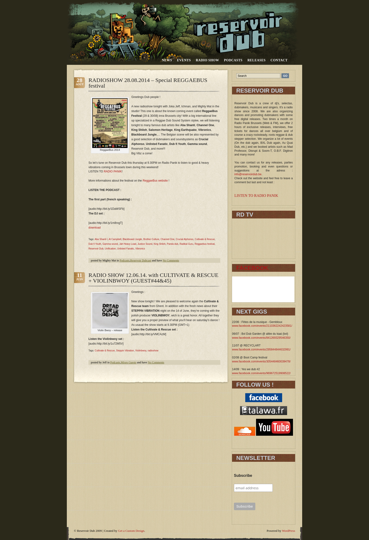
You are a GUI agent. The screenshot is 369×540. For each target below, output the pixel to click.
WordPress (288, 530)
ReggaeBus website (155, 180)
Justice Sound (145, 244)
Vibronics (140, 248)
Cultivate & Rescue (205, 239)
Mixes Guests (128, 362)
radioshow (153, 350)
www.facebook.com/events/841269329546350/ (261, 337)
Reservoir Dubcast (140, 260)
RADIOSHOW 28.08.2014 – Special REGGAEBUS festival (147, 83)
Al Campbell (115, 239)
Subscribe (243, 476)
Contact (279, 60)
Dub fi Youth (94, 244)
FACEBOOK (252, 268)
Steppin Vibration (125, 350)
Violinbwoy (140, 350)
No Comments (171, 260)
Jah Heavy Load (127, 244)
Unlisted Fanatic (125, 248)
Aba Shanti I (101, 239)
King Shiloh (160, 244)
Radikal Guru (186, 244)
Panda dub (172, 244)
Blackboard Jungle (132, 239)
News (167, 60)
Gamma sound (110, 244)
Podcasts (233, 60)
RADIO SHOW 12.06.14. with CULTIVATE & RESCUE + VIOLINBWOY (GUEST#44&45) (153, 278)
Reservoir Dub (96, 248)
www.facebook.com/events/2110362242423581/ (262, 325)
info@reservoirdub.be (247, 174)
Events (184, 60)
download (94, 227)
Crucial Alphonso (184, 239)
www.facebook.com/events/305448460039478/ (261, 361)
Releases (256, 60)
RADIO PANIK (113, 171)
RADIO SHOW (207, 60)
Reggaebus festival (205, 244)
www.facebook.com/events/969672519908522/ (261, 373)
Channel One (167, 239)
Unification (110, 248)
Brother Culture (151, 239)
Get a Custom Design (131, 530)
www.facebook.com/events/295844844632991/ (261, 349)
